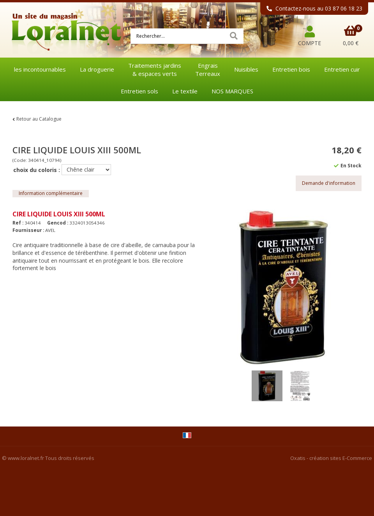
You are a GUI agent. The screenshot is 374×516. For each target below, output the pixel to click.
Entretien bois (291, 69)
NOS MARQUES (232, 91)
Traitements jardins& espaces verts (154, 69)
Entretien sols (139, 91)
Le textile (185, 91)
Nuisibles (246, 69)
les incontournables (40, 69)
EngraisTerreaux (207, 69)
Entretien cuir (342, 69)
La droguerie (97, 69)
